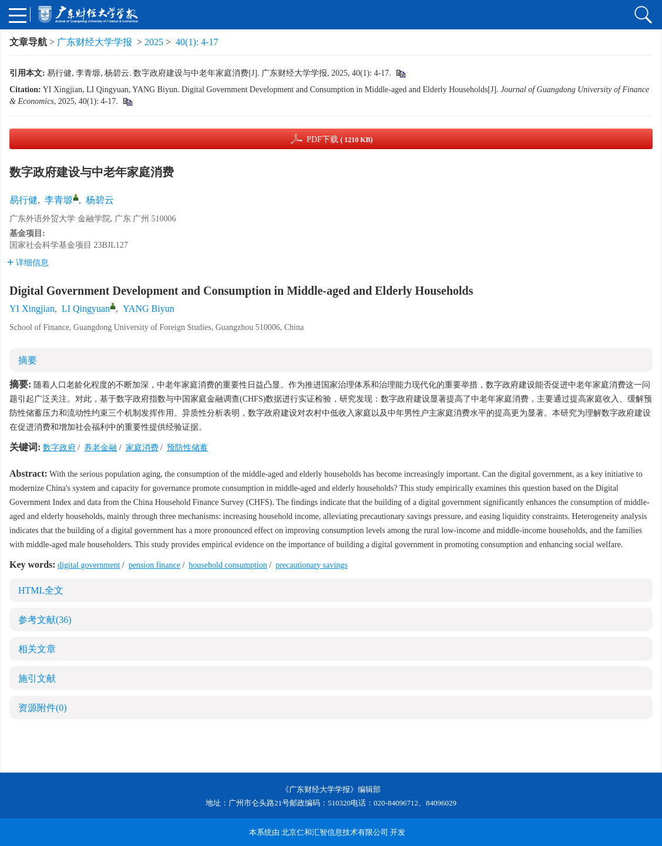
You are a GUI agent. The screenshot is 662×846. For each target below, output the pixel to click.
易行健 (23, 200)
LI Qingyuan (86, 309)
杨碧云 (100, 200)
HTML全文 (40, 590)
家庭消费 (142, 447)
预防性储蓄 (187, 447)
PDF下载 (340, 139)
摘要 (27, 360)
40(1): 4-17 (197, 42)
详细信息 (28, 262)
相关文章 (37, 649)
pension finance (154, 565)
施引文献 (37, 678)
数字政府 (59, 447)
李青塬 (59, 200)
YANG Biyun (148, 309)
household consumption (228, 565)
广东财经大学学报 (94, 42)
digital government (89, 565)
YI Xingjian (32, 309)
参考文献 (45, 620)
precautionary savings (311, 565)
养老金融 (100, 447)
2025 (154, 42)
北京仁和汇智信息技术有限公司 (334, 832)
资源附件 (42, 708)
